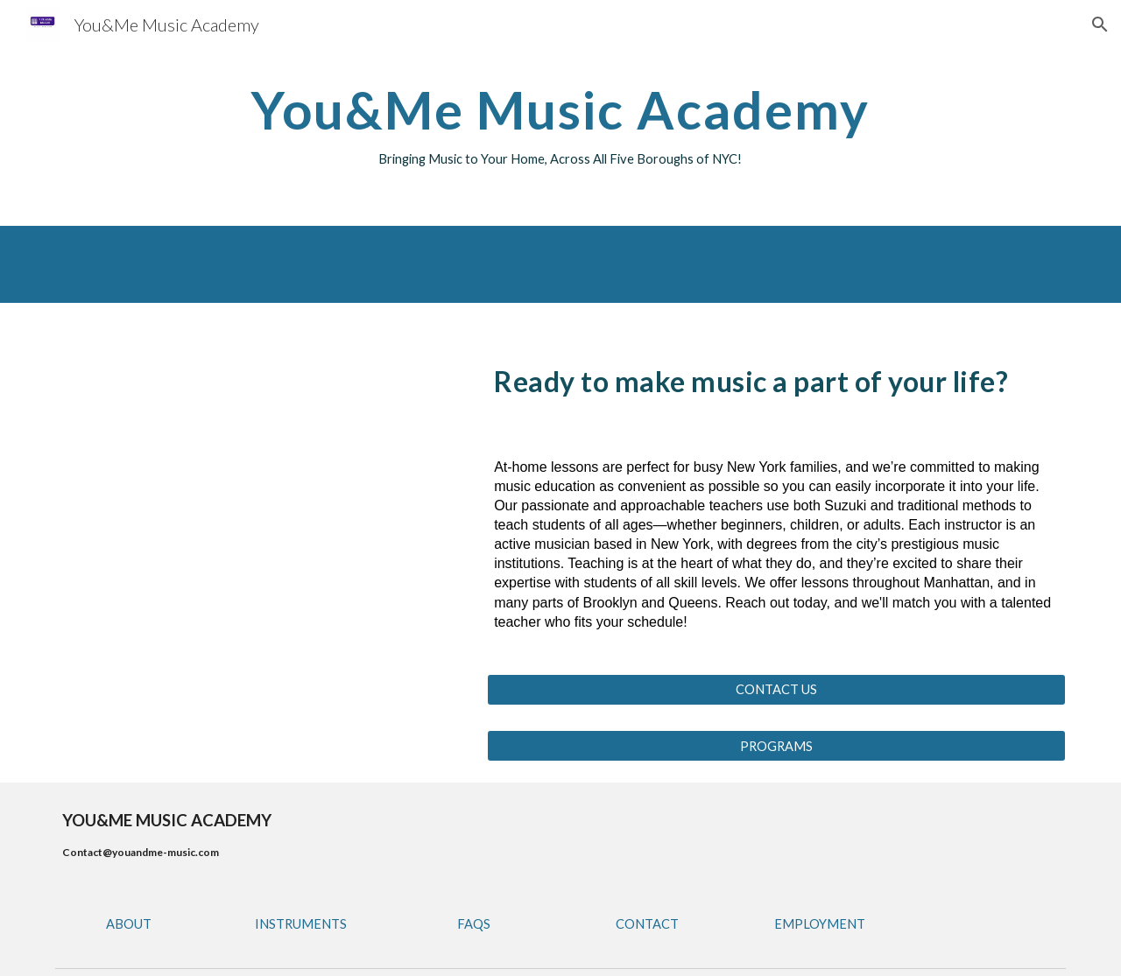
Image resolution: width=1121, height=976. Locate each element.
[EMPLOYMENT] (819, 923)
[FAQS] (473, 923)
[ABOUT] (128, 923)
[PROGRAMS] (776, 746)
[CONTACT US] (776, 690)
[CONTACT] (647, 923)
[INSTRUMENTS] (301, 923)
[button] (1100, 25)
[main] (560, 125)
